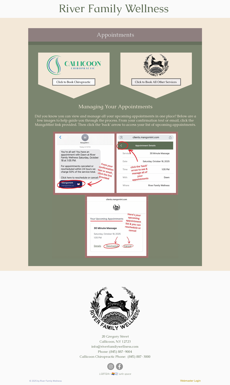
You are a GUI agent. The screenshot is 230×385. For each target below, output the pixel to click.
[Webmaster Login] (190, 381)
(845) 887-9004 (120, 351)
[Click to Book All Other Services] (156, 81)
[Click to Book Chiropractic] (73, 81)
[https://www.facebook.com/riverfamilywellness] (119, 366)
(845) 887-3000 (139, 356)
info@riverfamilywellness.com (114, 346)
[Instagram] (110, 366)
